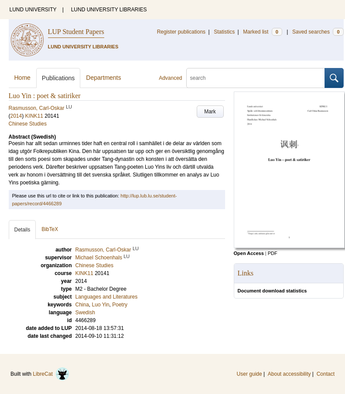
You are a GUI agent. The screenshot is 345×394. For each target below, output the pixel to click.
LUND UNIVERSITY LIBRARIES (109, 10)
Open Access (249, 253)
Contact (326, 374)
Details (22, 230)
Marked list (262, 32)
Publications (58, 78)
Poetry (119, 305)
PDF (272, 253)
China (82, 305)
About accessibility (289, 374)
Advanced (170, 78)
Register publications (181, 32)
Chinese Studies (28, 124)
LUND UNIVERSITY (33, 10)
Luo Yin (100, 305)
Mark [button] (210, 112)
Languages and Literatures (106, 297)
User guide (249, 374)
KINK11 (34, 116)
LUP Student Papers (76, 31)
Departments (103, 77)
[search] (255, 78)
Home (22, 77)
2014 (16, 116)
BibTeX (49, 229)
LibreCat (51, 374)
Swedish (85, 312)
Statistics (224, 32)
